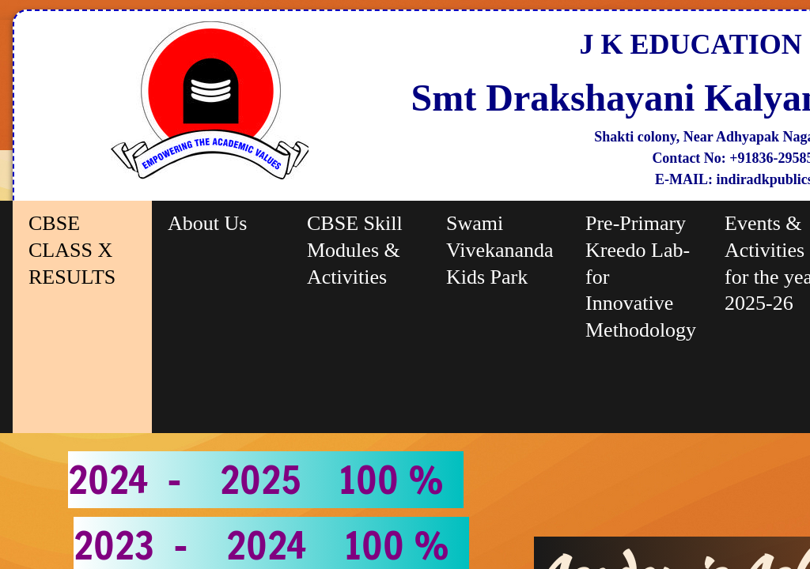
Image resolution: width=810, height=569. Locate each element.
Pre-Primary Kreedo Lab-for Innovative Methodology (640, 276)
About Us (207, 223)
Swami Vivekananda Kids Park (500, 250)
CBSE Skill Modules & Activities (355, 250)
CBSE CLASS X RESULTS (71, 250)
